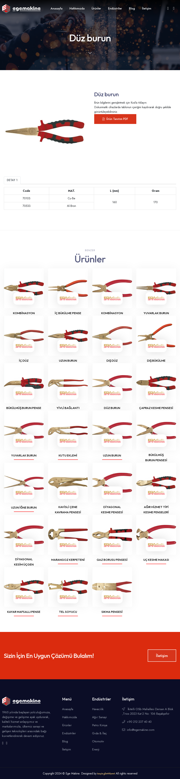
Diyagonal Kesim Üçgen (24, 561)
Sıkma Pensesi (112, 612)
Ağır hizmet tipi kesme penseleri (156, 509)
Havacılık (98, 709)
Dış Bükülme (156, 360)
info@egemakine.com (138, 730)
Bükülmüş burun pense (23, 408)
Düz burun (112, 408)
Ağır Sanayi (99, 717)
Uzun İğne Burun (24, 507)
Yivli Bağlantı (67, 408)
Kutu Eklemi (68, 455)
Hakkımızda (77, 8)
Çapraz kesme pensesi (156, 408)
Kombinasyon (24, 313)
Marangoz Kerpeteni (68, 559)
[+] (114, 191)
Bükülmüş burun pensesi (156, 457)
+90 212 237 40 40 (137, 722)
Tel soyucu (68, 612)
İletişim (146, 8)
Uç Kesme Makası (156, 559)
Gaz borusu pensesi (112, 559)
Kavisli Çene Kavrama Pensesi (68, 509)
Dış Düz (112, 360)
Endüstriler (115, 8)
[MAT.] (26, 191)
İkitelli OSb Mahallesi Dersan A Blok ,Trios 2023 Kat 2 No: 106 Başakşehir (147, 711)
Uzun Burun (112, 455)
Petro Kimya (99, 725)
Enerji (95, 749)
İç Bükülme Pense (68, 313)
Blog (132, 8)
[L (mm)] (71, 191)
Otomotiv (98, 741)
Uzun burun (68, 360)
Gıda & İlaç (99, 733)
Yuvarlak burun (156, 313)
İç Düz (24, 360)
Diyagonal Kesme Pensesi (112, 509)
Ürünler (96, 8)
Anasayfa (56, 8)
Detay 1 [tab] (12, 180)
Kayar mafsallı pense (23, 612)
